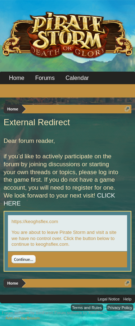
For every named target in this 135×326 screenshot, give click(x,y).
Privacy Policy (120, 307)
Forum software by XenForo (28, 313)
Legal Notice (109, 299)
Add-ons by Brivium (22, 318)
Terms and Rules (87, 307)
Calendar (77, 78)
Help (127, 299)
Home (16, 78)
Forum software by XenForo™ (80, 313)
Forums (45, 78)
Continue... (23, 259)
